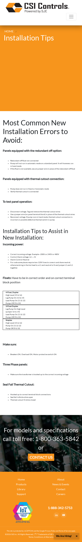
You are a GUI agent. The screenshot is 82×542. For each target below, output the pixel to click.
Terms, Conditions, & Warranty (41, 537)
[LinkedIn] (56, 515)
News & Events (60, 484)
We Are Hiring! (64, 536)
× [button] (76, 536)
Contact (60, 489)
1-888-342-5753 (60, 508)
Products (21, 484)
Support (21, 494)
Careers (60, 494)
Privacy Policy (50, 531)
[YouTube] (64, 515)
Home (21, 479)
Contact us (41, 457)
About (60, 479)
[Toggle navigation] (71, 16)
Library (21, 489)
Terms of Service (65, 531)
